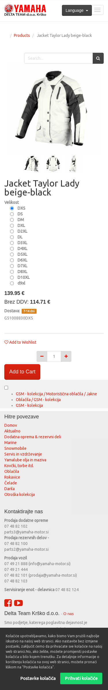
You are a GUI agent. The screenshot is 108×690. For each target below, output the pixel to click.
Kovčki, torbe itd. (19, 465)
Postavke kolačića (38, 678)
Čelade (10, 483)
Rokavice (12, 477)
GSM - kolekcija (29, 405)
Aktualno (12, 431)
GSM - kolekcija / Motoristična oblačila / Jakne (56, 394)
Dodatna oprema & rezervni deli (32, 437)
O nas (68, 614)
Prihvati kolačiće (81, 678)
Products (22, 35)
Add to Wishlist (22, 342)
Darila (9, 488)
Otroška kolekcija (19, 494)
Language (77, 10)
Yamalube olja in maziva (25, 460)
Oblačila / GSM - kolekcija (38, 399)
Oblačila (11, 471)
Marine (10, 442)
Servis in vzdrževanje (23, 454)
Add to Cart (22, 372)
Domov (10, 425)
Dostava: (12, 311)
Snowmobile (15, 448)
